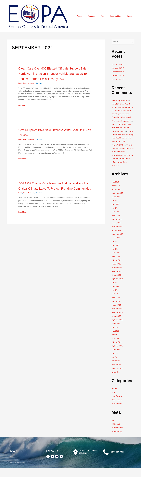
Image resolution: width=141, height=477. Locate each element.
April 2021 (115, 302)
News (105, 17)
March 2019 (116, 369)
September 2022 (118, 243)
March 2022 (116, 265)
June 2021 (115, 295)
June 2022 (115, 254)
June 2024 (115, 190)
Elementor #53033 (118, 70)
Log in (114, 429)
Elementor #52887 (118, 81)
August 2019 (116, 358)
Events (130, 17)
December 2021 (117, 276)
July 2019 (115, 362)
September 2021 (118, 287)
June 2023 (115, 213)
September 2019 (118, 354)
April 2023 (115, 220)
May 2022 (115, 257)
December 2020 (117, 317)
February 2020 (117, 350)
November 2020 (117, 321)
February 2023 (117, 228)
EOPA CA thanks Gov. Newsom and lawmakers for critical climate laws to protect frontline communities (53, 195)
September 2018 (118, 377)
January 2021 (117, 313)
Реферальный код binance (122, 126)
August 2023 (116, 205)
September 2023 (118, 201)
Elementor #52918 (118, 74)
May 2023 (115, 216)
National (115, 397)
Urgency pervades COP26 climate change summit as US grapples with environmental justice (123, 143)
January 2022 (117, 272)
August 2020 (116, 332)
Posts (20, 90)
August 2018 (116, 380)
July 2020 (115, 336)
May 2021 (115, 298)
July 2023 (115, 209)
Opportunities (116, 17)
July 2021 (115, 291)
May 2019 (115, 365)
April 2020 (115, 347)
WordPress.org (117, 440)
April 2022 (115, 261)
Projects (94, 17)
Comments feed (117, 436)
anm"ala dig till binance (120, 103)
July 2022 (115, 250)
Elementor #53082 (118, 66)
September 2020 (118, 328)
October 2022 (117, 239)
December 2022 (117, 235)
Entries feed (116, 432)
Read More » (23, 112)
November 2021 (117, 280)
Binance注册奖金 (118, 153)
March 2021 (116, 306)
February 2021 (117, 310)
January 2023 (117, 231)
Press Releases (30, 90)
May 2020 (115, 343)
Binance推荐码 (117, 164)
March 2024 (116, 194)
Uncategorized (117, 412)
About (83, 17)
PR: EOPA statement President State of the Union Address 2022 (123, 156)
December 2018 (117, 373)
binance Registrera (118, 136)
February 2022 (117, 269)
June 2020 (115, 339)
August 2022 (116, 246)
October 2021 (117, 283)
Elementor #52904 (118, 77)
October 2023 (117, 198)
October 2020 (117, 324)
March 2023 (116, 224)
